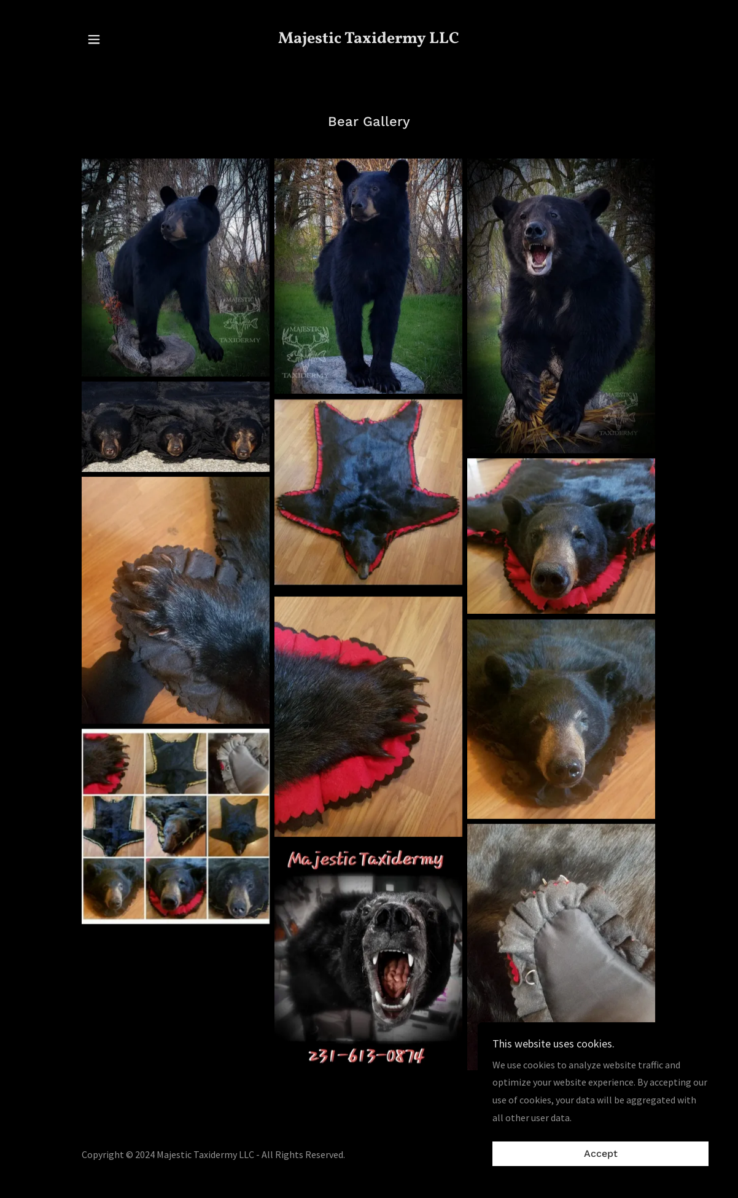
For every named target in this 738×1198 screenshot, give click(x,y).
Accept (601, 1154)
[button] (94, 39)
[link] (369, 39)
